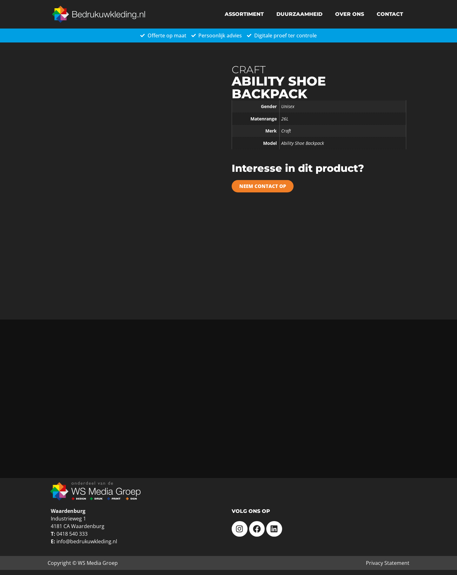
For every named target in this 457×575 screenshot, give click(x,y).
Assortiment (244, 14)
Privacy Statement (387, 562)
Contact (390, 14)
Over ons (349, 14)
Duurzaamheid (299, 14)
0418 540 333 (72, 533)
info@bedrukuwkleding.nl (86, 541)
